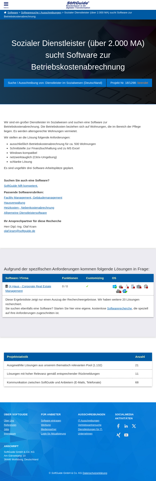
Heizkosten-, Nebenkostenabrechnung (29, 207)
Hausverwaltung (14, 202)
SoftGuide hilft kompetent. (21, 185)
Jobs (6, 429)
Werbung (46, 425)
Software (12, 12)
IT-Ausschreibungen (88, 420)
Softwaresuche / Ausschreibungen (41, 12)
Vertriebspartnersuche (89, 425)
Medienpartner (48, 429)
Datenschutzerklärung (95, 473)
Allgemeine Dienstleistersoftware (25, 212)
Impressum (10, 433)
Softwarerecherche (119, 308)
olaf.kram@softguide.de (19, 231)
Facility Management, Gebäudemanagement (33, 197)
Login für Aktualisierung (53, 433)
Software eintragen (51, 420)
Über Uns (9, 420)
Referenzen (10, 425)
